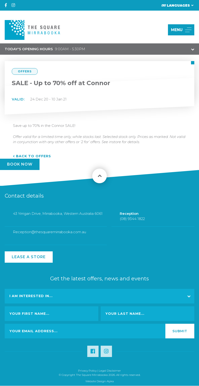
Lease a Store (29, 257)
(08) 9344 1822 (132, 222)
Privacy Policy (87, 370)
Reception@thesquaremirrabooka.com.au (49, 235)
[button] (158, 29)
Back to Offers (33, 156)
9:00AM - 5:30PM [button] (45, 49)
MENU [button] (181, 30)
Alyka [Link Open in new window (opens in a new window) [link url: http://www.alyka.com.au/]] (110, 381)
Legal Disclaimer (110, 370)
